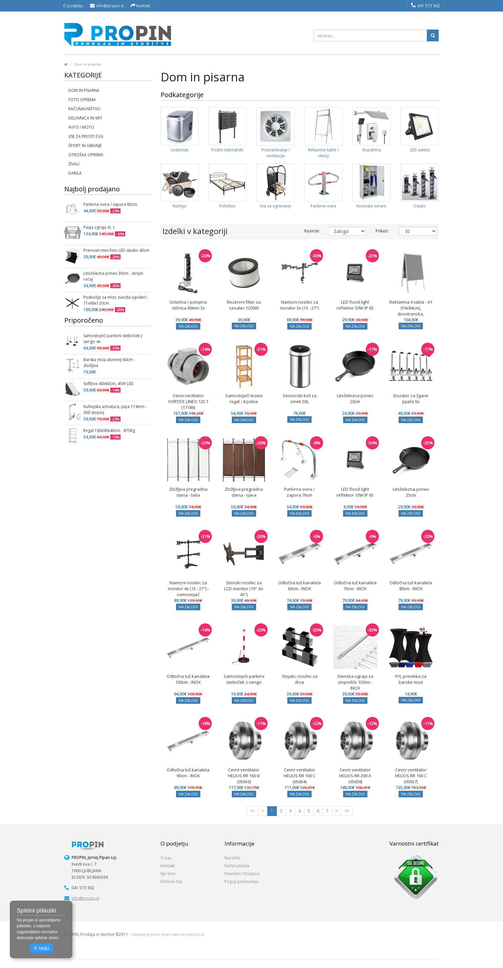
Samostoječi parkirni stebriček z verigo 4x (112, 338)
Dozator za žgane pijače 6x (410, 398)
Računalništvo (84, 109)
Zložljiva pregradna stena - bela (188, 492)
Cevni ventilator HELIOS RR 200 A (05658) (355, 776)
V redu (41, 948)
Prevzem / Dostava (242, 873)
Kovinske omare (371, 206)
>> (346, 811)
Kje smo (168, 873)
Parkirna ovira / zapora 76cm (299, 492)
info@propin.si (107, 6)
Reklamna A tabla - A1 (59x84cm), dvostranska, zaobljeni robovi (410, 311)
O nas (166, 858)
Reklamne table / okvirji (323, 153)
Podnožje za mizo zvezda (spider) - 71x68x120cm (115, 300)
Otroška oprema (85, 155)
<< (252, 811)
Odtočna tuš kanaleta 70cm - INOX (355, 586)
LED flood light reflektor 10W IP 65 (355, 492)
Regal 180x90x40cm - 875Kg (109, 430)
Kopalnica (371, 150)
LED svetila (419, 150)
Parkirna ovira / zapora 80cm (110, 204)
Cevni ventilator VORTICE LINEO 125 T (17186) (188, 401)
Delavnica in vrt (85, 118)
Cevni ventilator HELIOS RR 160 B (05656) (244, 776)
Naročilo (233, 858)
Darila (75, 173)
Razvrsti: (311, 231)
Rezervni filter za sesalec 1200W (244, 305)
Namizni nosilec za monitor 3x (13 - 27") (299, 305)
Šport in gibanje (85, 145)
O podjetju (73, 6)
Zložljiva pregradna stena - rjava (244, 492)
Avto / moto (81, 127)
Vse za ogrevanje (275, 206)
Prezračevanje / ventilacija (275, 153)
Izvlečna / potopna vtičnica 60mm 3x (188, 305)
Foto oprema (82, 99)
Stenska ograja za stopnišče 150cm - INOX (355, 682)
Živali (73, 164)
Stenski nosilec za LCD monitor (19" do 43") (243, 588)
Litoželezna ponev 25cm (411, 492)
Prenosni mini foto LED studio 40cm (116, 250)
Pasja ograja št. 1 (99, 227)
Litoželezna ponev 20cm (355, 398)
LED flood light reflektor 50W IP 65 (355, 305)
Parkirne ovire (324, 206)
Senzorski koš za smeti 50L (300, 398)
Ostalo (419, 206)
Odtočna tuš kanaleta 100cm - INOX (188, 679)
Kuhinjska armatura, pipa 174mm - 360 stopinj (115, 409)
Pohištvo (227, 206)
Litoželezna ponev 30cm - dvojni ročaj (113, 276)
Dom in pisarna (87, 64)
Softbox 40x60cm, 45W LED (108, 383)
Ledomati (179, 150)
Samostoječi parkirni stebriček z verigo (244, 679)
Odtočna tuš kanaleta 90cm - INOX (188, 773)
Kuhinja (179, 206)
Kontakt (140, 6)
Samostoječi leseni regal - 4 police (244, 398)
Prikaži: (382, 231)
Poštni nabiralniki (227, 150)
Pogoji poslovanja (241, 881)
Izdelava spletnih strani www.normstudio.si (167, 934)
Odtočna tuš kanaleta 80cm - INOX (410, 586)
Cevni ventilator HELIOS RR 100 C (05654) (300, 776)
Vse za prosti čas (85, 136)
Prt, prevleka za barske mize (410, 679)
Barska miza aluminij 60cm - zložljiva (109, 362)
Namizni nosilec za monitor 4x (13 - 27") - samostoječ (188, 588)
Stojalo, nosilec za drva (299, 679)
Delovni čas (171, 881)
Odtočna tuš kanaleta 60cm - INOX (299, 586)
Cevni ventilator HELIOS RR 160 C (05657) (411, 776)
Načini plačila (237, 866)
